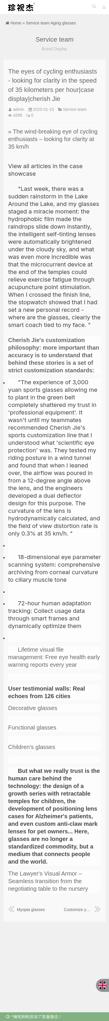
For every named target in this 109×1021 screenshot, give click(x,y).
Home (15, 23)
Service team (38, 23)
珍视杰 (20, 7)
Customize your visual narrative (82, 909)
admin (18, 109)
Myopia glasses (26, 909)
